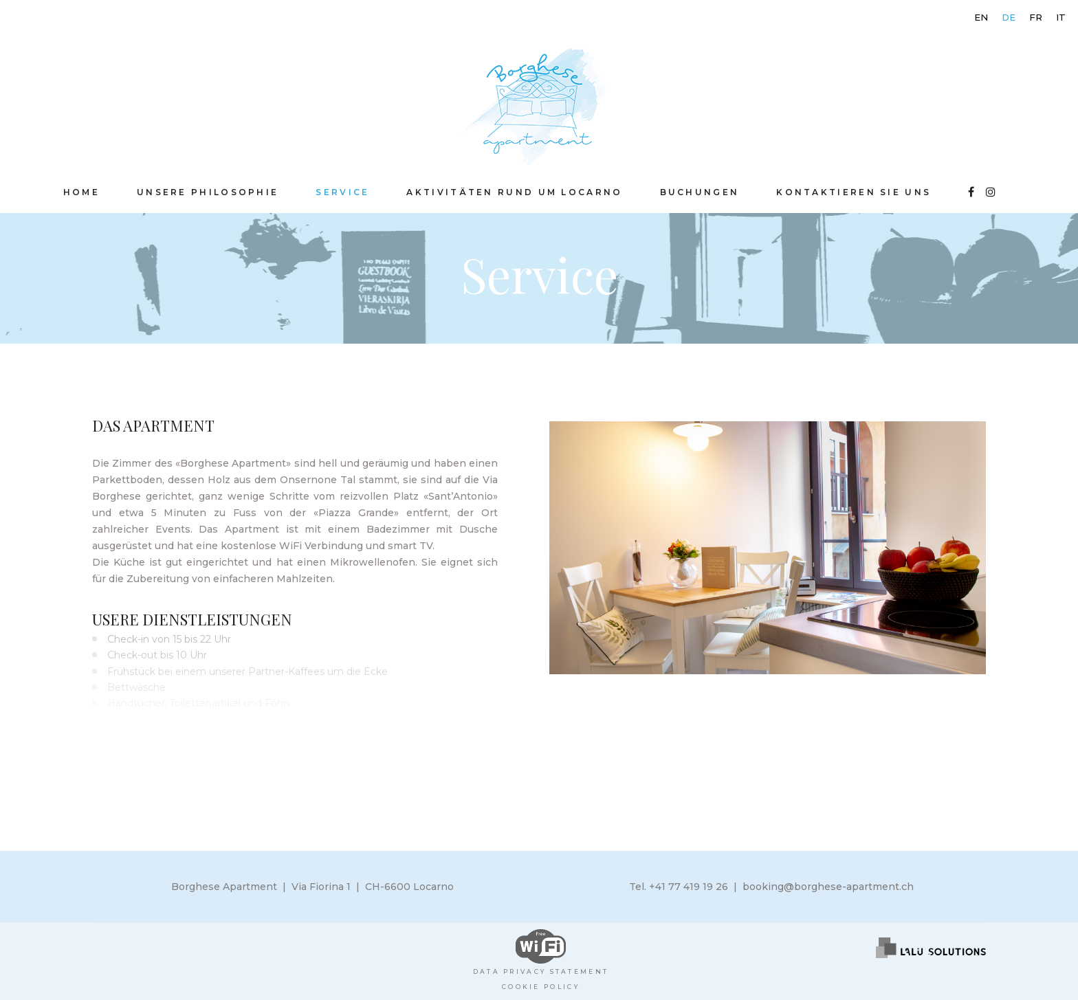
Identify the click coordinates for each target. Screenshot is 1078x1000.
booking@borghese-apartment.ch (828, 886)
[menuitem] (981, 17)
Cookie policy (541, 986)
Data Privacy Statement (541, 971)
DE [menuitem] (1008, 17)
